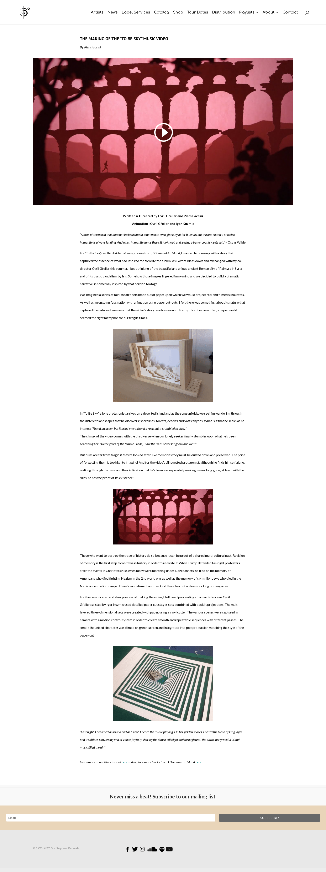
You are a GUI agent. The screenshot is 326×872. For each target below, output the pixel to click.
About (268, 12)
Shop (178, 12)
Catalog (161, 12)
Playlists (246, 12)
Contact (290, 12)
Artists (97, 12)
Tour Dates (197, 12)
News (112, 12)
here (124, 762)
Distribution (223, 12)
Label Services (136, 12)
